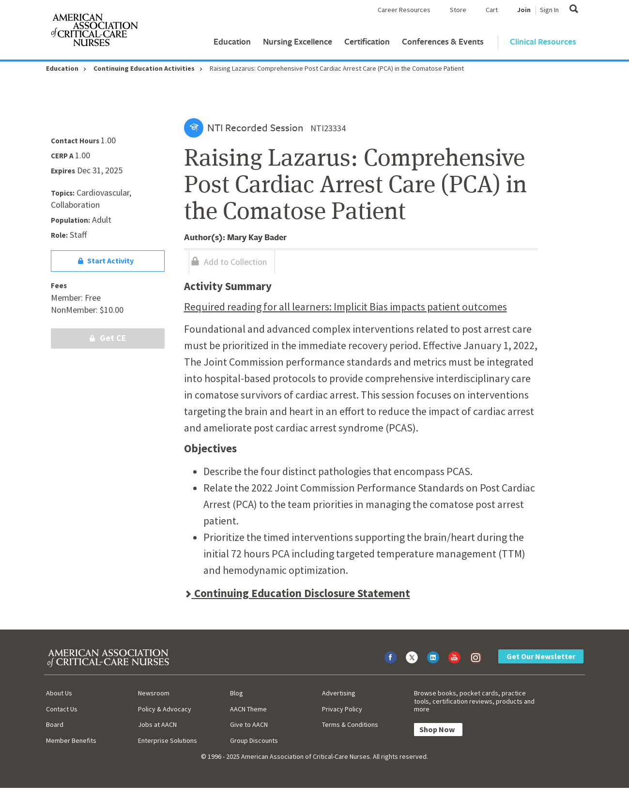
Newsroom (153, 693)
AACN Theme (248, 709)
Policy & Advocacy (164, 709)
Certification (367, 41)
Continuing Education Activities (144, 68)
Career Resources (404, 9)
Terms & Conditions (350, 724)
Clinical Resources (543, 41)
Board (54, 724)
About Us (59, 693)
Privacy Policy (342, 709)
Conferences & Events (443, 41)
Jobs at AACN (157, 724)
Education (232, 41)
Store (458, 9)
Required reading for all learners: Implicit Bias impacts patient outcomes (345, 306)
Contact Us (61, 709)
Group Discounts (254, 740)
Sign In (549, 9)
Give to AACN (249, 724)
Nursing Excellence (297, 41)
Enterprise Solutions (167, 740)
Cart (492, 9)
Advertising (338, 693)
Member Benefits (71, 740)
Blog (236, 693)
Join (524, 9)
